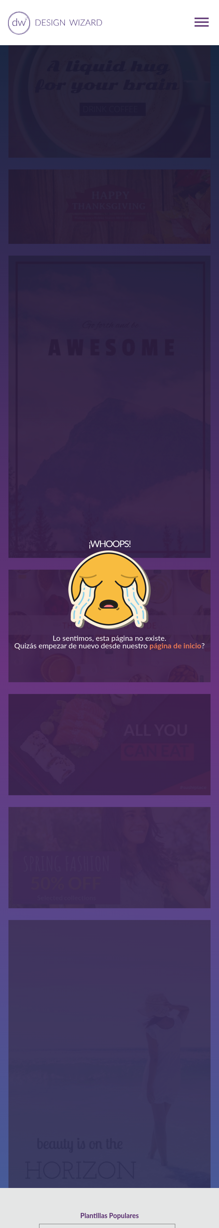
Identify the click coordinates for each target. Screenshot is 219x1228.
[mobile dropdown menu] (201, 22)
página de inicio (175, 645)
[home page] (53, 22)
